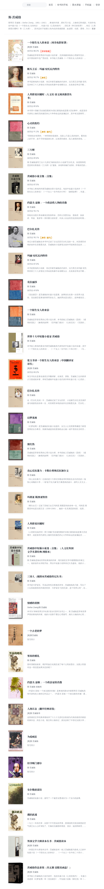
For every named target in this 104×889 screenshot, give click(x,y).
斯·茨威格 (31, 73)
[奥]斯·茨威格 (32, 47)
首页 (51, 5)
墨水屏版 (76, 5)
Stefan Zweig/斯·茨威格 (37, 607)
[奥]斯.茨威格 (32, 741)
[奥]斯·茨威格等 (33, 713)
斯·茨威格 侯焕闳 (34, 687)
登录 (98, 5)
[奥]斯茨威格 (32, 635)
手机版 (88, 5)
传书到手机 (62, 5)
